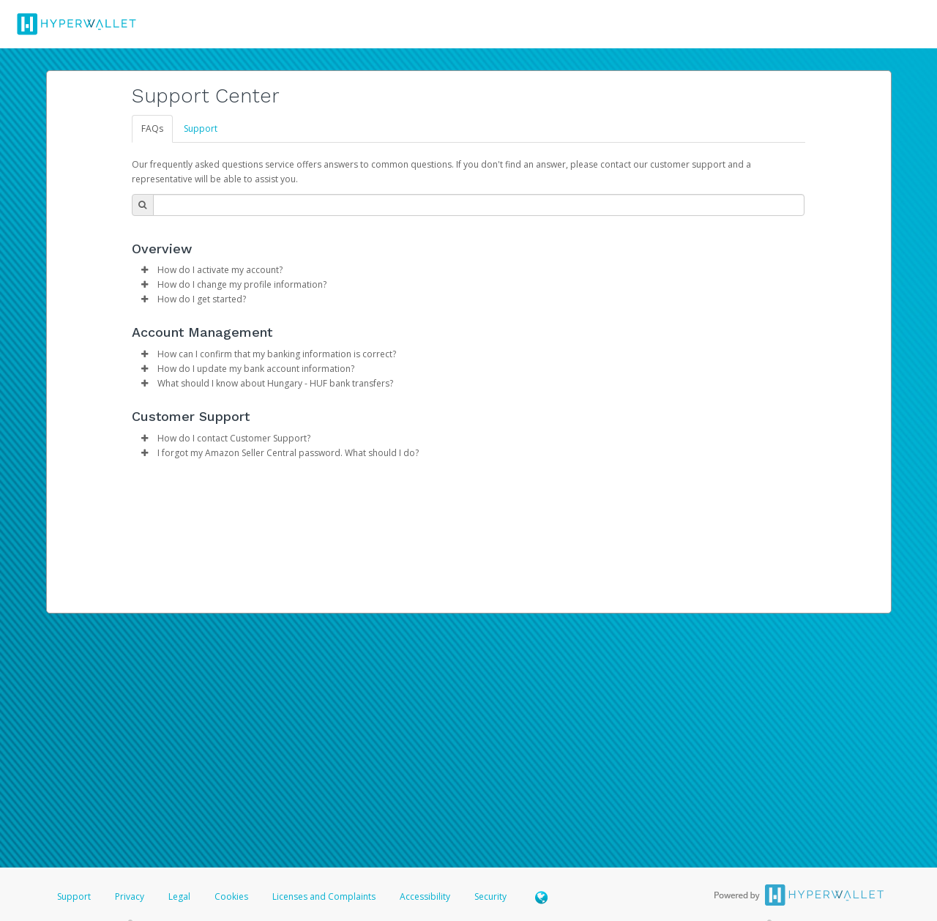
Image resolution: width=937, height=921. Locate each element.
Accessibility (425, 896)
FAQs (152, 128)
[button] (145, 270)
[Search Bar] (479, 205)
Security (490, 896)
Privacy (129, 896)
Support (200, 128)
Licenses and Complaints (325, 896)
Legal (179, 896)
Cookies (231, 896)
